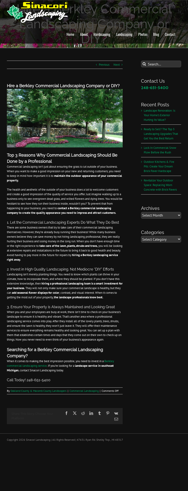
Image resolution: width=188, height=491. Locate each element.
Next (116, 65)
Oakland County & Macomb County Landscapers (38, 390)
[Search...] (161, 64)
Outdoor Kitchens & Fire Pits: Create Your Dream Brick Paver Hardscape (159, 166)
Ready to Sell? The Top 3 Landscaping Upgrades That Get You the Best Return (161, 133)
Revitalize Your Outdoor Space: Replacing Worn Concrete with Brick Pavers (160, 185)
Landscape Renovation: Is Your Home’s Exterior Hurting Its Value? (159, 115)
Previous (104, 65)
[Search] (144, 64)
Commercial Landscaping (84, 390)
